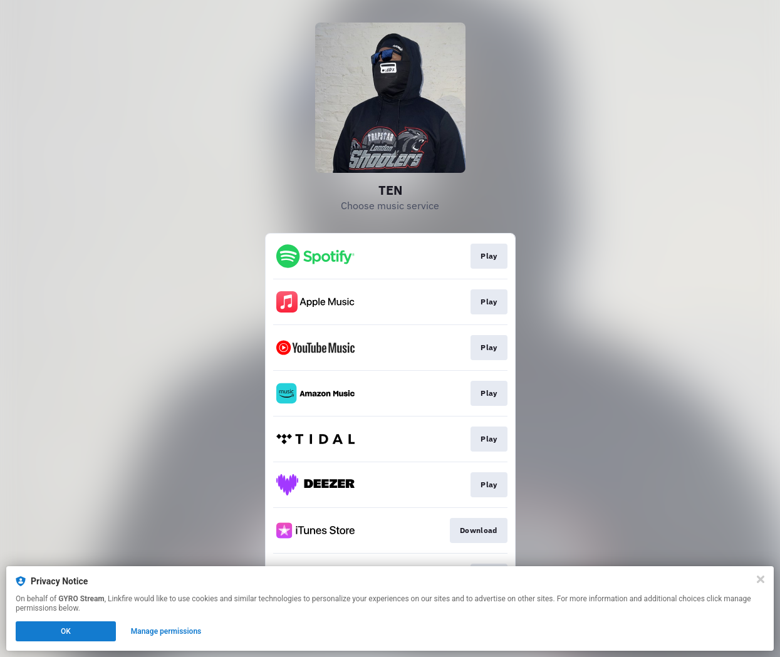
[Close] (761, 579)
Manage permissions (166, 631)
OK (66, 631)
